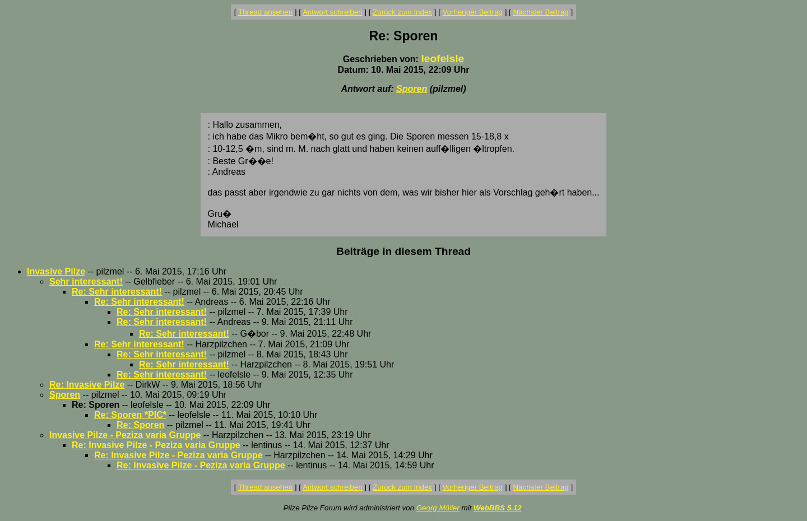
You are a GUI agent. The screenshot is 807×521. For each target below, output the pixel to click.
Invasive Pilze (56, 271)
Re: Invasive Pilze (86, 384)
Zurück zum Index (402, 12)
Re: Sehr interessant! (117, 291)
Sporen (411, 89)
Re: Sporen (140, 425)
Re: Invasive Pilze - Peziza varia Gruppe (156, 445)
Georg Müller (438, 508)
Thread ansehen (265, 12)
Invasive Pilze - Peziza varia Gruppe (125, 435)
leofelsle (442, 58)
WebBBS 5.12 (498, 508)
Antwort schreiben (333, 12)
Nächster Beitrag (540, 12)
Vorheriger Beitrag (473, 12)
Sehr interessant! (86, 281)
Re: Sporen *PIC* (130, 415)
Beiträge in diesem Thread (403, 251)
